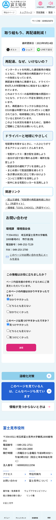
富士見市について (38, 480)
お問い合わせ (10, 480)
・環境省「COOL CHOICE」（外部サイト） (28, 207)
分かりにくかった (19, 312)
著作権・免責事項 (11, 490)
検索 (48, 518)
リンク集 (30, 495)
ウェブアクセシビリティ (35, 490)
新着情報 (35, 518)
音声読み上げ (51, 7)
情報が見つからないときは (27, 406)
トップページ (26, 12)
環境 (50, 12)
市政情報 (40, 12)
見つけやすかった (19, 324)
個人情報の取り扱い (12, 495)
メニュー (7, 518)
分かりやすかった (19, 299)
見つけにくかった (19, 337)
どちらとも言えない (20, 306)
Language (40, 7)
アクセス (7, 474)
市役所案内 (35, 474)
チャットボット (21, 518)
